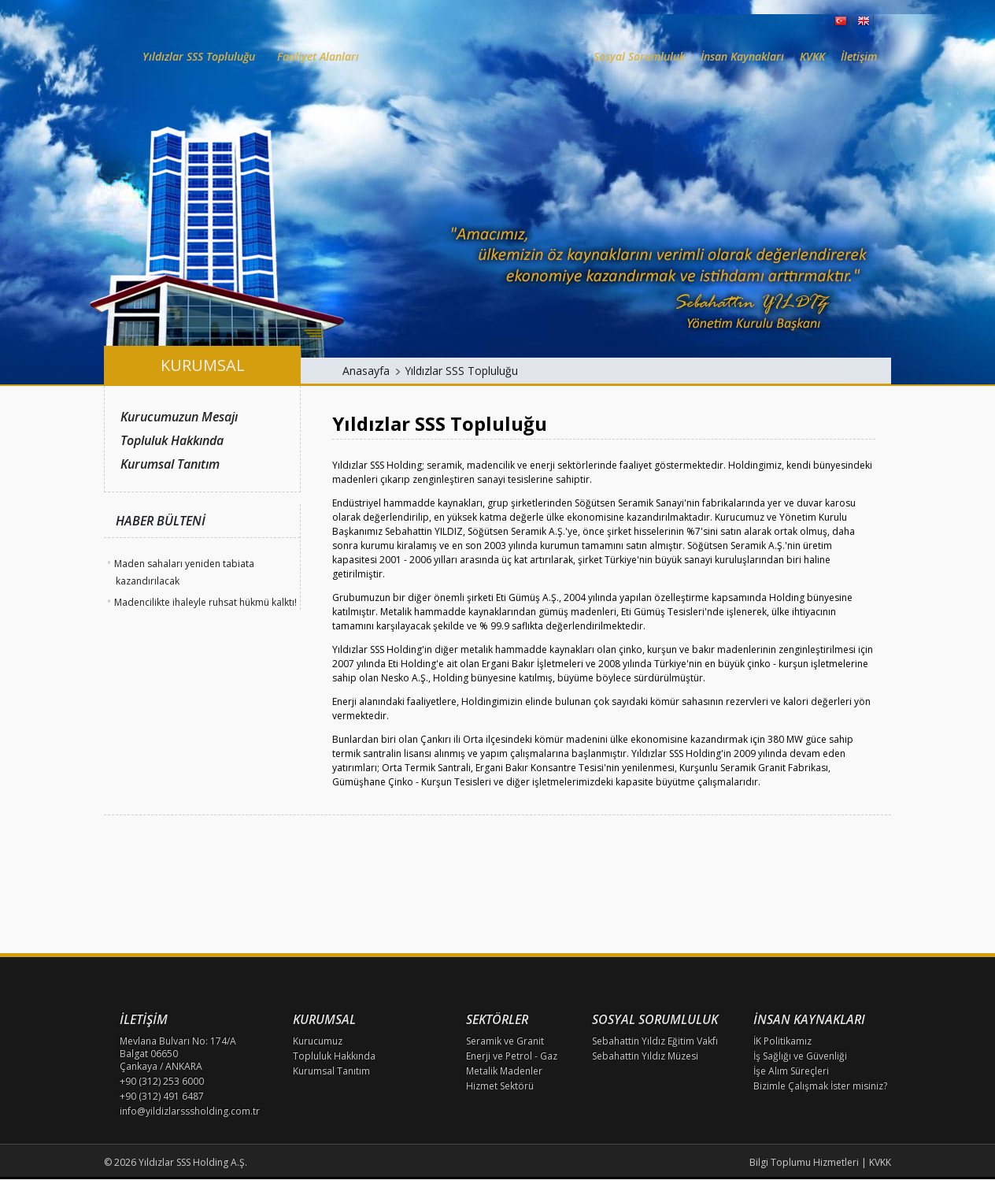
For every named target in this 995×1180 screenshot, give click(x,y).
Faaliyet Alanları (318, 56)
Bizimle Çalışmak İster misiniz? (820, 1086)
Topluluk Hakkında (172, 440)
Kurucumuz (317, 1041)
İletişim (859, 56)
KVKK (812, 56)
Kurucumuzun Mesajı (179, 416)
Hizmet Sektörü (500, 1086)
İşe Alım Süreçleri (791, 1071)
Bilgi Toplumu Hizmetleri (804, 1162)
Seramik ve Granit (505, 1041)
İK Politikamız (782, 1041)
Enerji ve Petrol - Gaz (511, 1056)
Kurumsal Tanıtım (170, 464)
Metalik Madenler (504, 1071)
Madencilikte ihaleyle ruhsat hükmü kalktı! (205, 602)
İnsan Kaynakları (742, 56)
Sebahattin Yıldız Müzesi (645, 1056)
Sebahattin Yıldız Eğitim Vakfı (655, 1041)
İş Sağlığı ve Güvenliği (800, 1056)
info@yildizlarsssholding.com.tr (190, 1111)
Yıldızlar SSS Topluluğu (461, 370)
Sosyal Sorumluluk (639, 56)
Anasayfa (366, 370)
